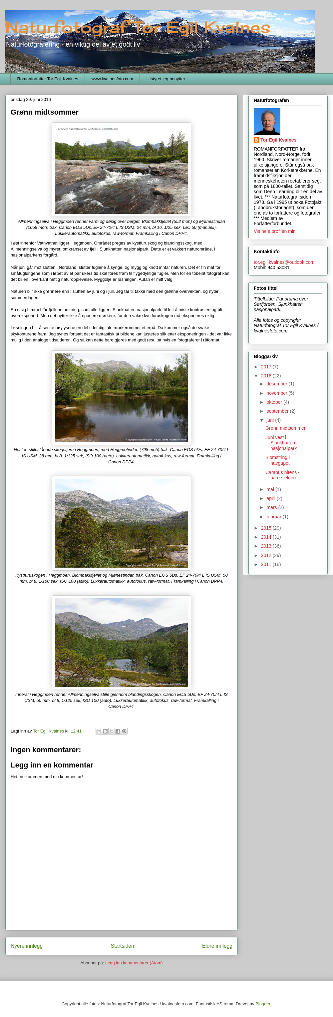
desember (277, 383)
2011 (267, 564)
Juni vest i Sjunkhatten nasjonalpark (281, 443)
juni (270, 420)
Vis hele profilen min (275, 231)
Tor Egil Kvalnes (278, 140)
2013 (267, 546)
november (277, 393)
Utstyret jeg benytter (166, 78)
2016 (267, 375)
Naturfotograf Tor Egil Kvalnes (137, 27)
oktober (274, 402)
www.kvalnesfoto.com (112, 78)
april (271, 498)
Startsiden (122, 946)
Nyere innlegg (27, 946)
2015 (267, 528)
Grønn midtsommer (285, 428)
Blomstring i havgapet (277, 460)
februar (274, 516)
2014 (267, 537)
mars (272, 507)
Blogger (262, 1003)
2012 (267, 555)
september (278, 411)
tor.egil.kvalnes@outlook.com (284, 262)
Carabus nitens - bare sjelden (282, 475)
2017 (267, 366)
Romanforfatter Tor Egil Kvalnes (47, 78)
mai (270, 489)
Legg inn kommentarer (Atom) (134, 962)
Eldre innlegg (217, 946)
